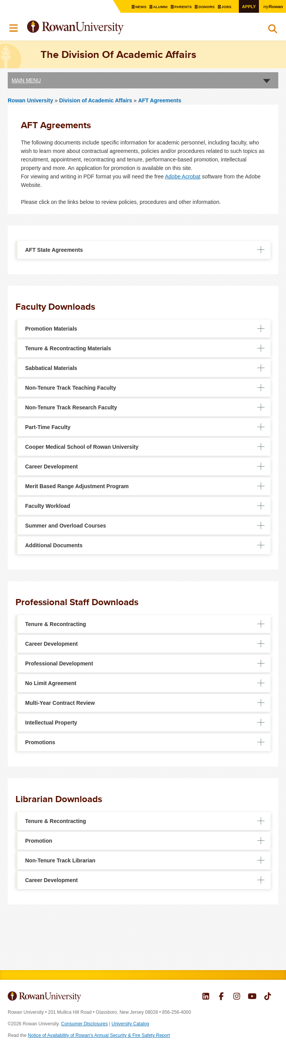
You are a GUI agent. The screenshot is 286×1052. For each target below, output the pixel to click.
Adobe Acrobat (183, 176)
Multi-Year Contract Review (60, 703)
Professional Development (59, 663)
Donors (204, 7)
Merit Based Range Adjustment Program (77, 486)
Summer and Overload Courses (65, 526)
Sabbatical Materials (51, 368)
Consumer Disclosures (84, 1024)
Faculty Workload (47, 506)
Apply (247, 6)
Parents (180, 7)
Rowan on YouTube (252, 997)
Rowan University (94, 27)
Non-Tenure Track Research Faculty (71, 407)
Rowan (272, 6)
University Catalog (130, 1024)
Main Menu (26, 80)
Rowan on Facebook (221, 997)
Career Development (51, 466)
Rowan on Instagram (237, 997)
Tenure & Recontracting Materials (68, 348)
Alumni (156, 7)
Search (272, 30)
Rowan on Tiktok (267, 997)
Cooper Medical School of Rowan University (81, 447)
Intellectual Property (51, 722)
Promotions (40, 742)
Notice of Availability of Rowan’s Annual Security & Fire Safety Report (99, 1035)
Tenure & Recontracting (55, 624)
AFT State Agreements (54, 250)
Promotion (38, 841)
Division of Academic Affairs (96, 100)
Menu (14, 28)
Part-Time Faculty (47, 427)
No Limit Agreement (51, 683)
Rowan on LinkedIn (206, 997)
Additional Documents (54, 545)
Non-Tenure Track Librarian (60, 860)
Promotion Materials (51, 329)
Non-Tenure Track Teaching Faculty (70, 388)
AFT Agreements (159, 100)
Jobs (225, 7)
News (136, 7)
